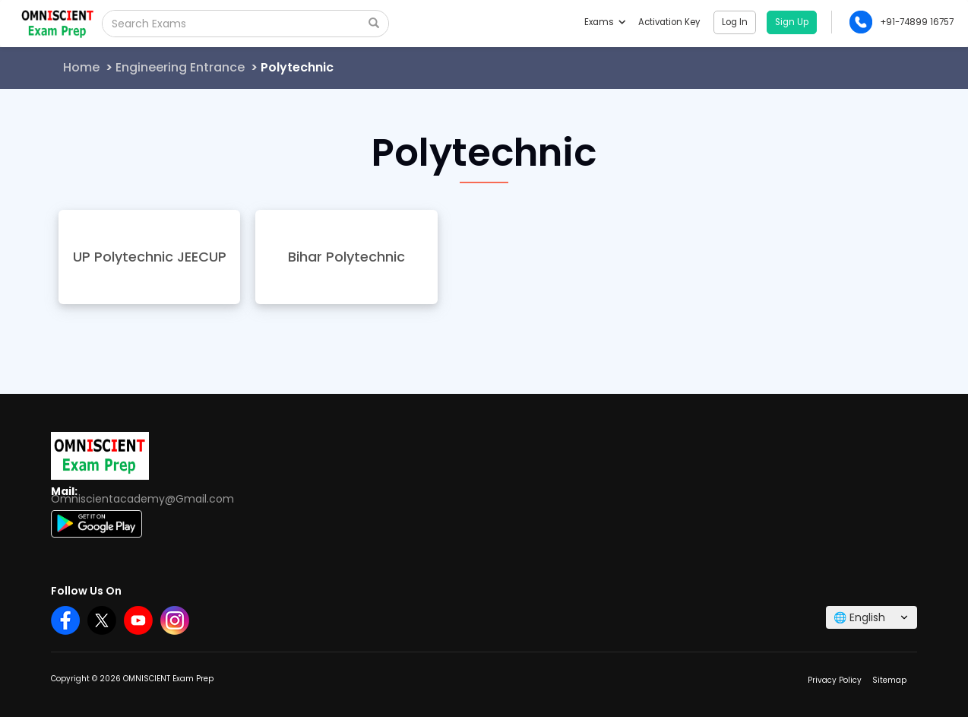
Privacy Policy (835, 680)
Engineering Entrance (180, 67)
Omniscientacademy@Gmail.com (142, 498)
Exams (604, 22)
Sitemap (889, 680)
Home (81, 67)
